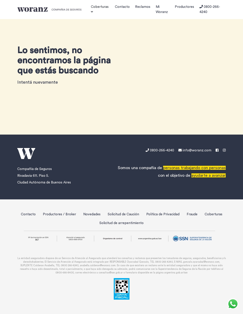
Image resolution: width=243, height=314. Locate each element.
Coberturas (213, 214)
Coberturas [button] (100, 9)
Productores (184, 7)
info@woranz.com (194, 150)
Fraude (192, 214)
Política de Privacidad (163, 214)
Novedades (92, 214)
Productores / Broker (59, 214)
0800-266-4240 (209, 9)
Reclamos (142, 7)
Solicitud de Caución (123, 214)
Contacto (122, 7)
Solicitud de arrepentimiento (121, 223)
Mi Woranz (162, 9)
